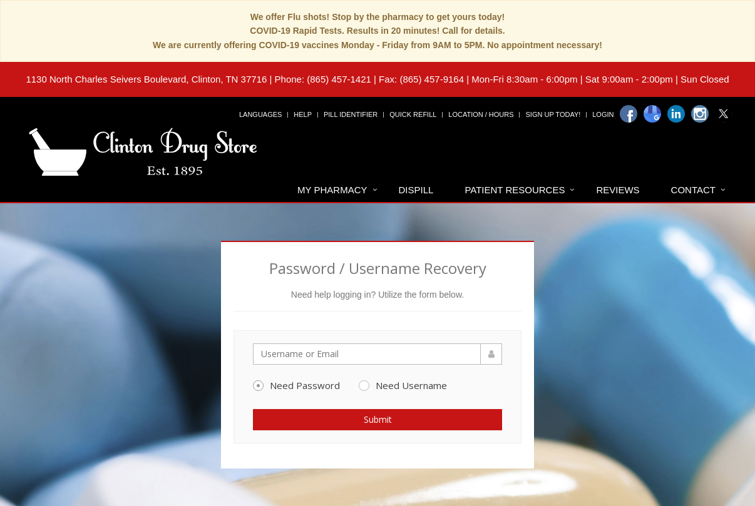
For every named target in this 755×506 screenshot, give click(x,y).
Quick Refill (412, 114)
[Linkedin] (676, 114)
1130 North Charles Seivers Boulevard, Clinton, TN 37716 (146, 79)
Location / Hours (480, 114)
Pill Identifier (351, 114)
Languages (260, 114)
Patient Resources (515, 190)
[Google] (652, 114)
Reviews (617, 190)
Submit (378, 419)
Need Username (403, 385)
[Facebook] (628, 114)
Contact (693, 190)
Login (603, 114)
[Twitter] (723, 114)
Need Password (296, 385)
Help (303, 114)
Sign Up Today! (552, 114)
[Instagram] (700, 114)
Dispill (416, 190)
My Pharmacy (332, 190)
